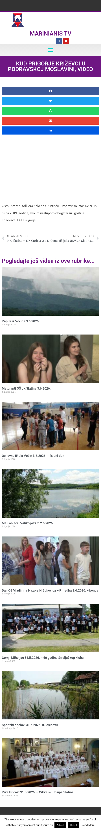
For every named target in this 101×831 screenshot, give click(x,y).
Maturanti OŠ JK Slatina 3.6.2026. (26, 388)
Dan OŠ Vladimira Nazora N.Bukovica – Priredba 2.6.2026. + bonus (50, 590)
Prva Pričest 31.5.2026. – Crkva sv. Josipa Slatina (38, 792)
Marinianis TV (50, 33)
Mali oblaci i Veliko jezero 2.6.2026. (28, 523)
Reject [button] (73, 825)
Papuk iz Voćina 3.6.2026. (20, 321)
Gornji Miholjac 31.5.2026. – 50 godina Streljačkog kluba (43, 658)
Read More (88, 825)
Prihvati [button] (60, 825)
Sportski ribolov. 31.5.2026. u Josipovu (30, 725)
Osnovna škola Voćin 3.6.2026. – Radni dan (33, 456)
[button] (51, 50)
